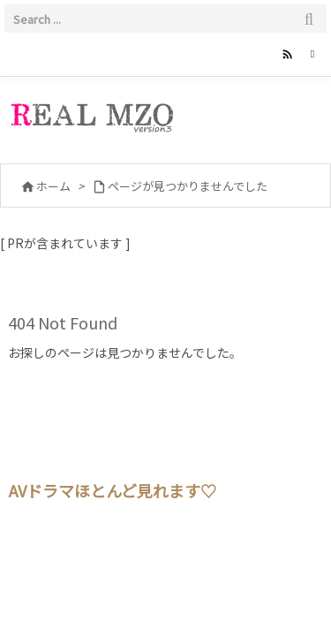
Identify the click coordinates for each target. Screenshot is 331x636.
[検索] (309, 18)
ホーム (53, 186)
